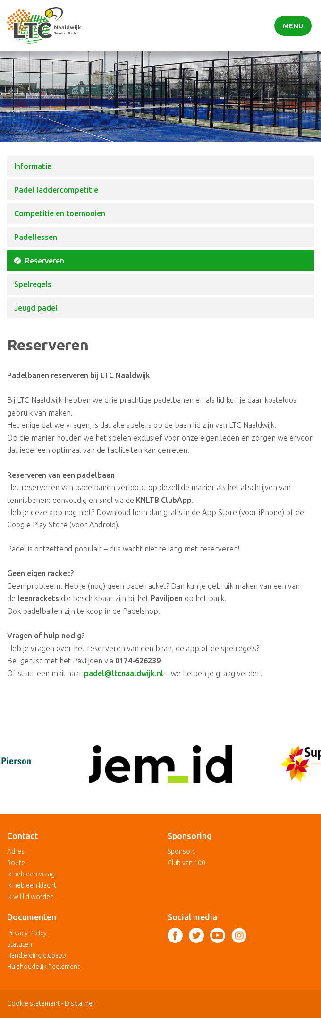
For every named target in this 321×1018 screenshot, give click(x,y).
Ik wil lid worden (30, 896)
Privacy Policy (27, 933)
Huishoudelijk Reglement (43, 966)
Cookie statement (33, 1003)
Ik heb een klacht (31, 885)
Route (16, 862)
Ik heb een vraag (31, 874)
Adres (16, 851)
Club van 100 (186, 862)
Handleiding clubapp (36, 955)
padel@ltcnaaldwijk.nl (123, 673)
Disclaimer (80, 1003)
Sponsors (182, 851)
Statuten (19, 944)
